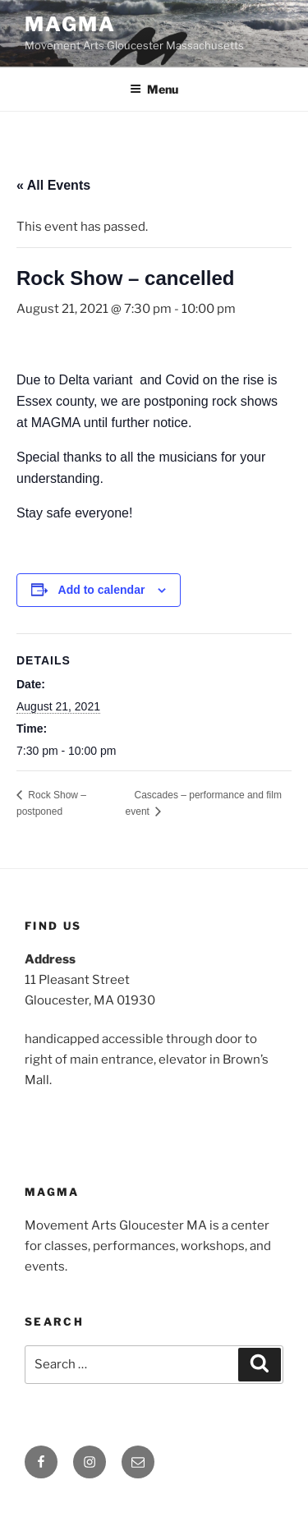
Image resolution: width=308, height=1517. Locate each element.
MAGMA (70, 24)
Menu (154, 89)
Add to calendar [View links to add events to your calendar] (101, 589)
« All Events (53, 185)
